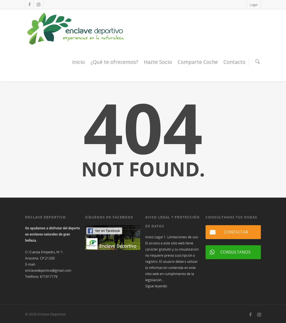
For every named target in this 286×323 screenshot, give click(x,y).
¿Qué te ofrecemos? (114, 62)
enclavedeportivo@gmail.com (48, 270)
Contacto (234, 62)
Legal (254, 5)
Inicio (78, 62)
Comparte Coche (198, 62)
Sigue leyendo (156, 286)
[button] (233, 232)
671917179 (49, 276)
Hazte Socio (158, 62)
